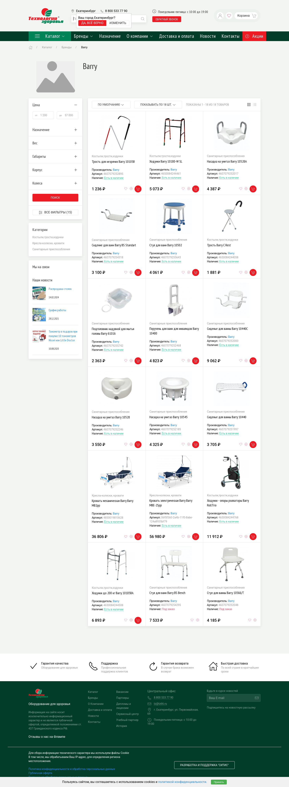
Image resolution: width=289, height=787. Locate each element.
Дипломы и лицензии (123, 705)
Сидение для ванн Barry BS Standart (114, 245)
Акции (254, 36)
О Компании (95, 703)
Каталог (49, 36)
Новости (208, 36)
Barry (116, 169)
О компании (140, 36)
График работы (57, 310)
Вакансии (122, 691)
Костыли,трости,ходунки (48, 237)
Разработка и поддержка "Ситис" (204, 765)
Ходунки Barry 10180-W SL (165, 161)
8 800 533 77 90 (116, 11)
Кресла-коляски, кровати (48, 243)
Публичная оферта (40, 773)
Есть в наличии (114, 177)
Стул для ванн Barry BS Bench (167, 592)
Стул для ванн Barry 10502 (165, 245)
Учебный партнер (127, 719)
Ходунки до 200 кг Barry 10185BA (113, 593)
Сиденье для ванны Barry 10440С (227, 328)
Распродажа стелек (60, 289)
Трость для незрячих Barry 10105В (113, 161)
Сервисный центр (127, 713)
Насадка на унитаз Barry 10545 (168, 417)
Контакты (231, 36)
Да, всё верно (92, 23)
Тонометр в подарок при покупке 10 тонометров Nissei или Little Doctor (63, 335)
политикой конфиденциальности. (182, 782)
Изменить (117, 23)
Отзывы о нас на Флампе (47, 737)
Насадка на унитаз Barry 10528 (111, 417)
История (121, 726)
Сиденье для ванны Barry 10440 (226, 417)
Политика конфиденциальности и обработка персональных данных (72, 769)
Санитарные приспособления (51, 249)
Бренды (83, 36)
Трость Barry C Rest (219, 245)
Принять (219, 782)
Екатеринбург (86, 11)
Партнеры (122, 697)
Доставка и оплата (176, 36)
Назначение (110, 36)
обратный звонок (166, 19)
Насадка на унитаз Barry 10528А (227, 161)
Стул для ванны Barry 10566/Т (225, 592)
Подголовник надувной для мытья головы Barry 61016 (113, 331)
